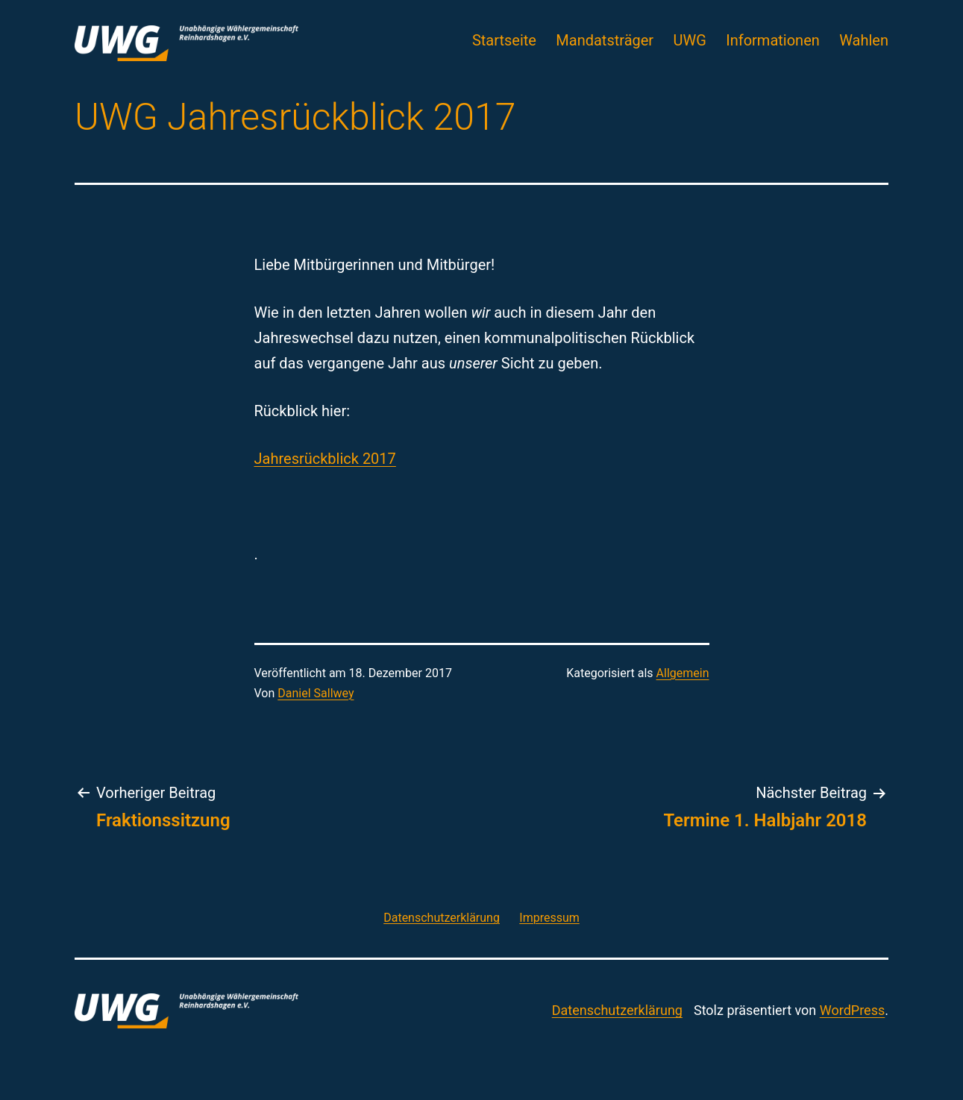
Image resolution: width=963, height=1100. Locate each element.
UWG (690, 40)
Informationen (773, 40)
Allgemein (682, 673)
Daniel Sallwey (315, 693)
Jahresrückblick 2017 (325, 459)
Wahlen (863, 40)
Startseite (504, 40)
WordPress (852, 1010)
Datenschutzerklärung (617, 1010)
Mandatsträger (604, 40)
